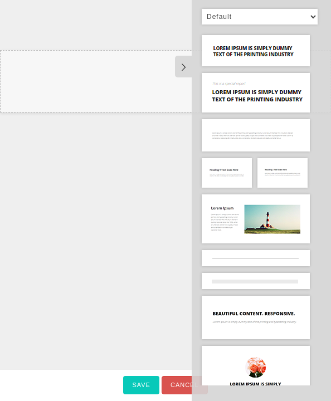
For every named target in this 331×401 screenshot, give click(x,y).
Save (141, 385)
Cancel (185, 385)
